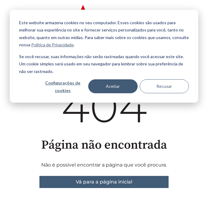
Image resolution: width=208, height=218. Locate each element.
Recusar (164, 86)
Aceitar (113, 86)
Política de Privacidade (52, 44)
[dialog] (104, 56)
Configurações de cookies (62, 86)
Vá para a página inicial (104, 182)
